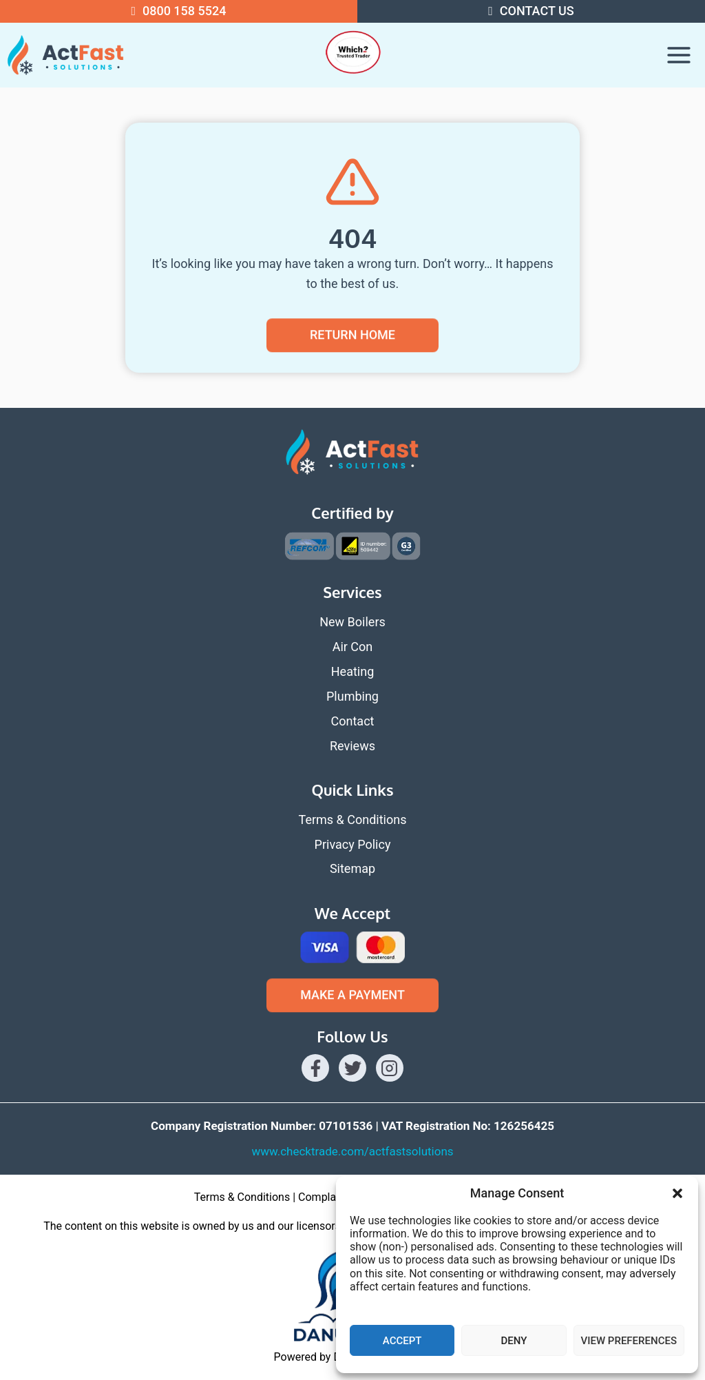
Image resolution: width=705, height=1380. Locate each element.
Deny (514, 1341)
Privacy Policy (353, 844)
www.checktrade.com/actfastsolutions (352, 1151)
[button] (677, 1193)
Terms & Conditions (353, 819)
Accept (402, 1341)
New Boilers (352, 622)
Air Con (353, 646)
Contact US (537, 10)
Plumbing (352, 696)
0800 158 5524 (184, 10)
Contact (353, 721)
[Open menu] (678, 54)
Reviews (352, 746)
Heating (353, 671)
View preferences (629, 1341)
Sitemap (352, 868)
